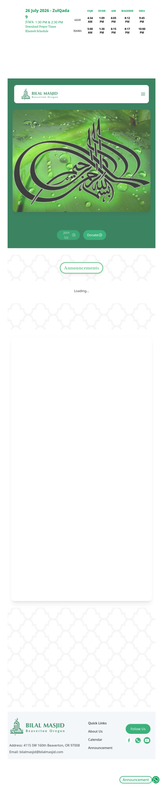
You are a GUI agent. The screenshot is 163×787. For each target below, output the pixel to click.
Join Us (68, 258)
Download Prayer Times (40, 27)
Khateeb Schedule (36, 31)
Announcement (136, 779)
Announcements (81, 287)
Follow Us (130, 689)
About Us (93, 692)
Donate (91, 258)
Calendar (93, 699)
